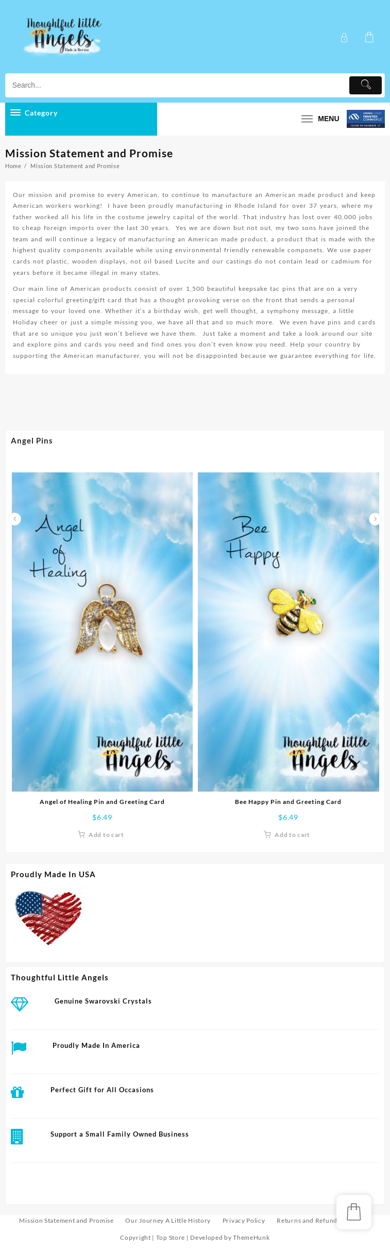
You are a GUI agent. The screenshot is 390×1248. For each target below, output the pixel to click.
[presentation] (14, 519)
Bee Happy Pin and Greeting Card (288, 802)
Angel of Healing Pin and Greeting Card (102, 802)
